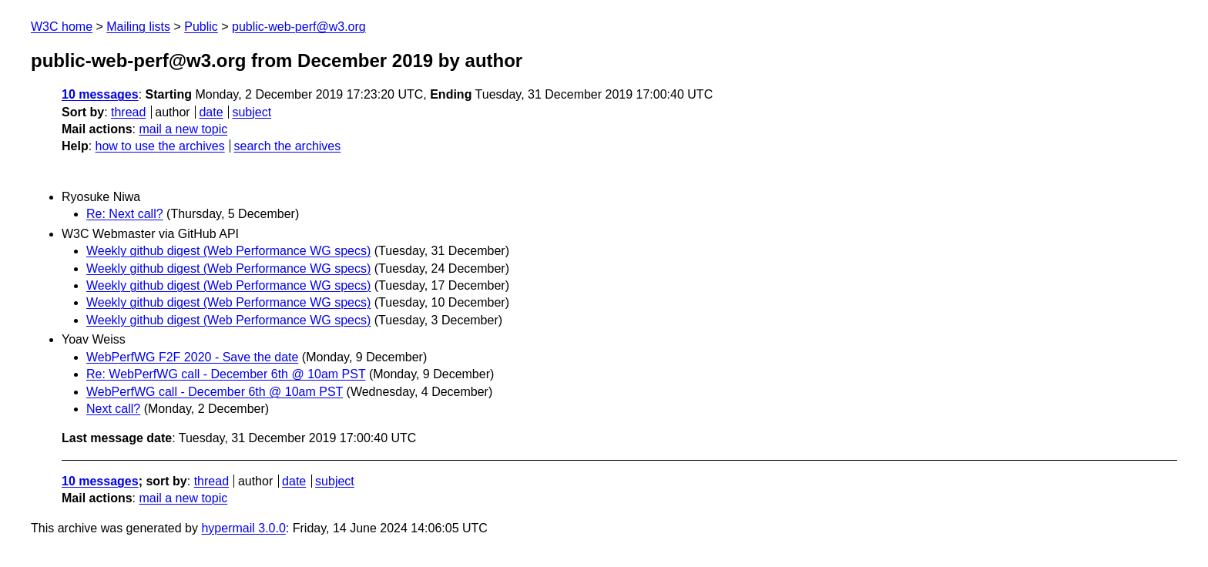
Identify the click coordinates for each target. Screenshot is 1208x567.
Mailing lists (138, 26)
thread (128, 112)
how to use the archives (160, 146)
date (211, 112)
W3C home (61, 26)
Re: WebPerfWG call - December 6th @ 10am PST (225, 374)
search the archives (287, 146)
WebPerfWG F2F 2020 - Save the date (192, 357)
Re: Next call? (124, 213)
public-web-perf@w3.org (299, 26)
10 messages (100, 94)
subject (251, 112)
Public (201, 26)
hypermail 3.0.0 (243, 528)
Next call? (113, 408)
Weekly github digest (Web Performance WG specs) (228, 250)
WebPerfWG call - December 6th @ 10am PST (214, 391)
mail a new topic (183, 129)
